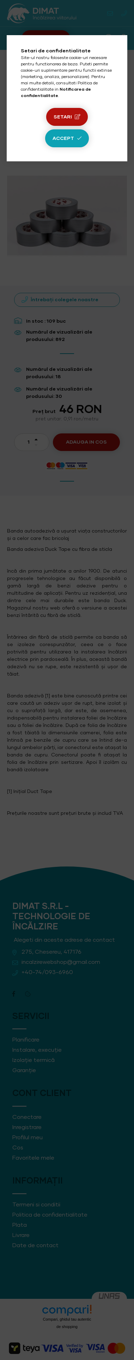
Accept (63, 138)
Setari (63, 117)
